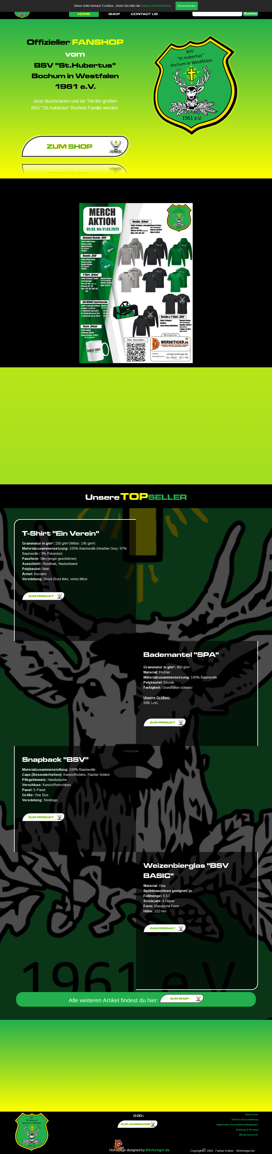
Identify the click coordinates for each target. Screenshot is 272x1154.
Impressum (251, 1114)
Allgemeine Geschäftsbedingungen (237, 1124)
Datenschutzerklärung (245, 1119)
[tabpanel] (75, 73)
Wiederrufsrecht (248, 1134)
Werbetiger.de (158, 1150)
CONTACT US (144, 14)
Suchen (250, 13)
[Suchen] (217, 13)
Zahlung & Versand (247, 1129)
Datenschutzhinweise (155, 5)
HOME (84, 14)
